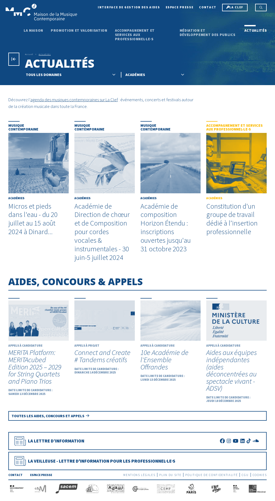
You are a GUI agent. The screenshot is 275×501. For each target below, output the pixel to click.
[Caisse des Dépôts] (257, 488)
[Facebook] (222, 441)
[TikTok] (249, 441)
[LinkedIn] (242, 441)
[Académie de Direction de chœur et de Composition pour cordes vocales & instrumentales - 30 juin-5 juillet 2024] (104, 191)
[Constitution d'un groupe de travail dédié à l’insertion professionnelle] (236, 178)
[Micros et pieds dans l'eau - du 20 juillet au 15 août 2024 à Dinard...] (38, 178)
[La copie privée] (140, 488)
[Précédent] (13, 59)
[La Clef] (235, 7)
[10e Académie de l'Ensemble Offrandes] (170, 340)
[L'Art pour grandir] (216, 488)
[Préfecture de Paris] (236, 488)
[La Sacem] (66, 488)
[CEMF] (166, 488)
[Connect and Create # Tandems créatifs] (104, 336)
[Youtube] (235, 441)
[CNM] (40, 488)
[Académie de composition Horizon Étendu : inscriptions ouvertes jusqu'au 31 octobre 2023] (170, 187)
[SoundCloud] (256, 441)
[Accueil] (41, 12)
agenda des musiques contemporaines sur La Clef (74, 100)
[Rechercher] (261, 7)
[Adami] (116, 488)
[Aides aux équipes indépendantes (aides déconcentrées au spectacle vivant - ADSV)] (236, 351)
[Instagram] (229, 441)
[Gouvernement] (17, 488)
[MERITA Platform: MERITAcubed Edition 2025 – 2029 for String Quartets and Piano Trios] (38, 347)
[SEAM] (92, 488)
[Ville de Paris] (191, 488)
